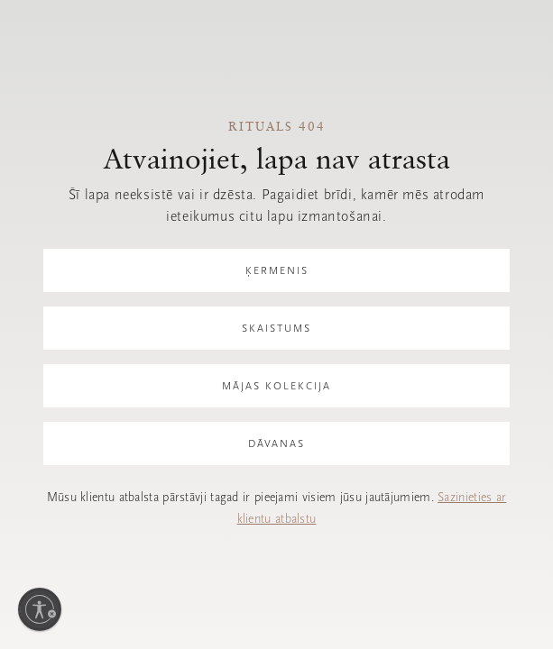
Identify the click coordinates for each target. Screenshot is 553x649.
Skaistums (276, 328)
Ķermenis (277, 270)
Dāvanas (276, 443)
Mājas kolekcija (276, 385)
